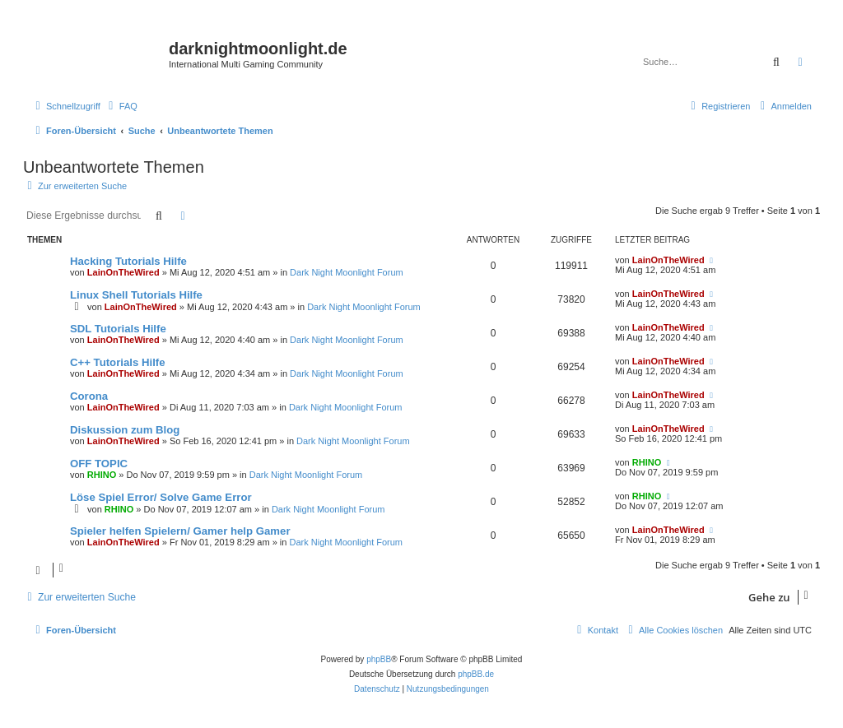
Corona (89, 396)
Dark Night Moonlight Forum (346, 272)
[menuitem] (121, 106)
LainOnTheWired (123, 272)
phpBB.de (476, 674)
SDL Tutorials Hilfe (118, 328)
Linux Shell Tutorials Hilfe (136, 295)
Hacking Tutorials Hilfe (128, 261)
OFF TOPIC (99, 463)
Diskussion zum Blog (124, 430)
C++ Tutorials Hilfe (117, 362)
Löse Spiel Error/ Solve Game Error (161, 497)
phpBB (378, 659)
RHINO (101, 475)
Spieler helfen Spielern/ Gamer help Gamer (180, 531)
